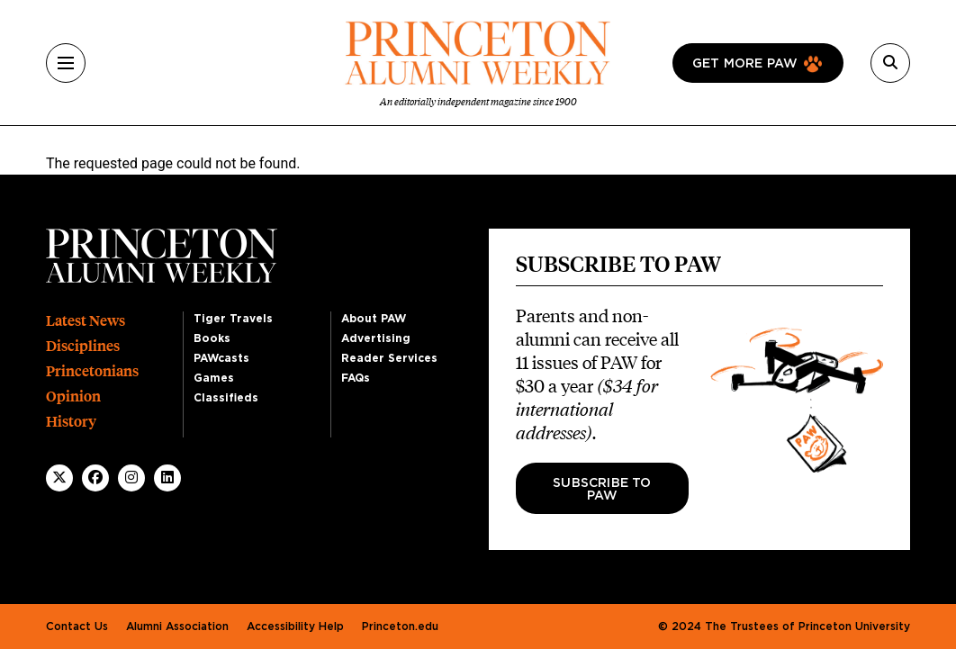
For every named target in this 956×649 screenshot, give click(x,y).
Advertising (375, 338)
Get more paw (745, 64)
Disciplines (83, 346)
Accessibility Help (295, 626)
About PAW (373, 318)
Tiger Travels (233, 318)
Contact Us (77, 626)
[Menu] (66, 63)
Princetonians (92, 371)
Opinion (73, 396)
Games (214, 378)
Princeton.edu (400, 626)
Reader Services (389, 358)
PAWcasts (221, 358)
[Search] (890, 63)
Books (212, 338)
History (71, 421)
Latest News (85, 320)
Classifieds (226, 397)
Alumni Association (177, 626)
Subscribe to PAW (602, 489)
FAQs (355, 378)
